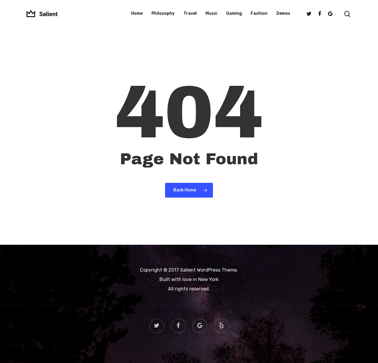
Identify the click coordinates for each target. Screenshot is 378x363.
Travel (190, 16)
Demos (283, 16)
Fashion (259, 16)
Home (137, 16)
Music (211, 16)
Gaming (234, 16)
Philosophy (163, 16)
